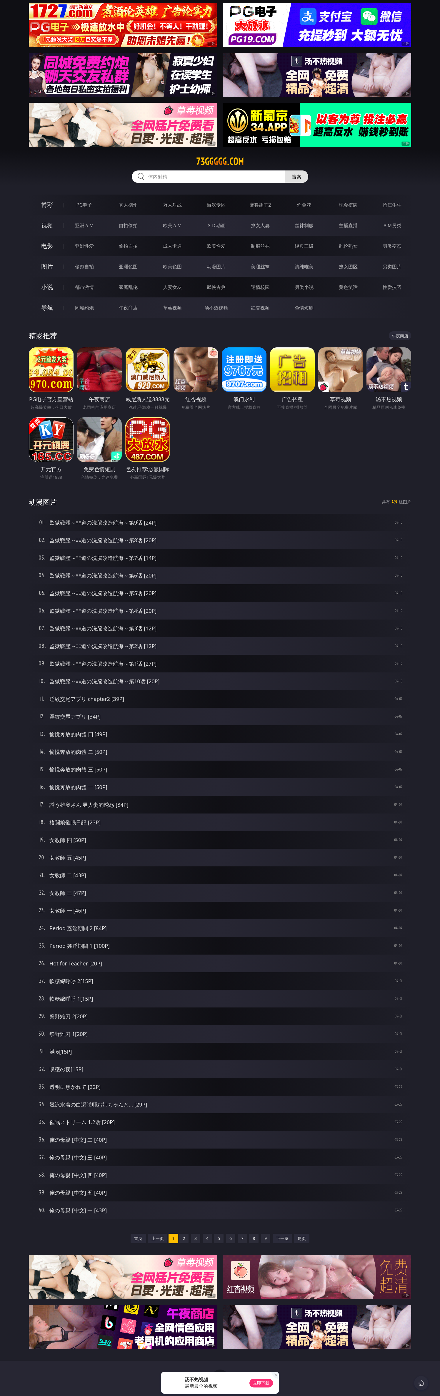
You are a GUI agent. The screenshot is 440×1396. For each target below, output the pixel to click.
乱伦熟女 (348, 246)
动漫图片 (216, 266)
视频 (47, 225)
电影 (47, 246)
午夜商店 (128, 307)
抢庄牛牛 (392, 205)
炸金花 (304, 205)
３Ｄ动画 (216, 225)
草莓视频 (172, 307)
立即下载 (261, 1383)
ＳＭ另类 (392, 225)
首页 (138, 1238)
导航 (47, 308)
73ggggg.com (220, 162)
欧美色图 (172, 266)
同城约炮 (84, 307)
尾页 (302, 1238)
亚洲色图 (128, 266)
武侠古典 (216, 287)
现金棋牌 (348, 205)
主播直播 (348, 225)
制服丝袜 (260, 246)
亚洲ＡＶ (84, 225)
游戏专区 (216, 205)
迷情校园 (260, 287)
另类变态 (392, 246)
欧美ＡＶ (172, 225)
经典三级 (304, 246)
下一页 (282, 1238)
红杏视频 (260, 307)
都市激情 (84, 287)
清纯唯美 (304, 266)
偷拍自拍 (128, 246)
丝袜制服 (304, 225)
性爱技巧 (392, 287)
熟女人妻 (260, 225)
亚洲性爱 (84, 246)
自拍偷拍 (128, 225)
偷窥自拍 (84, 266)
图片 (47, 266)
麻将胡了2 (260, 205)
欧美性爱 (216, 246)
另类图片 (392, 266)
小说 (47, 287)
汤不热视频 (216, 307)
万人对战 (172, 205)
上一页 (157, 1238)
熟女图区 (348, 266)
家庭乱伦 (128, 287)
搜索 (296, 176)
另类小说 (304, 287)
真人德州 (128, 205)
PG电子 (84, 205)
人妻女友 (172, 287)
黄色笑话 (348, 287)
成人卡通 (172, 246)
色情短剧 (304, 307)
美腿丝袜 (260, 266)
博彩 (47, 205)
